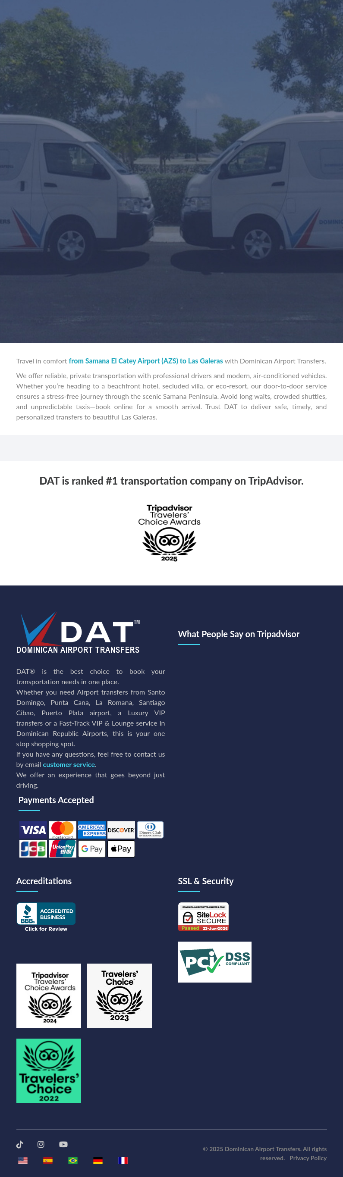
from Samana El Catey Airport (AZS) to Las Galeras (146, 361)
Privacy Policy (308, 1157)
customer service (68, 764)
